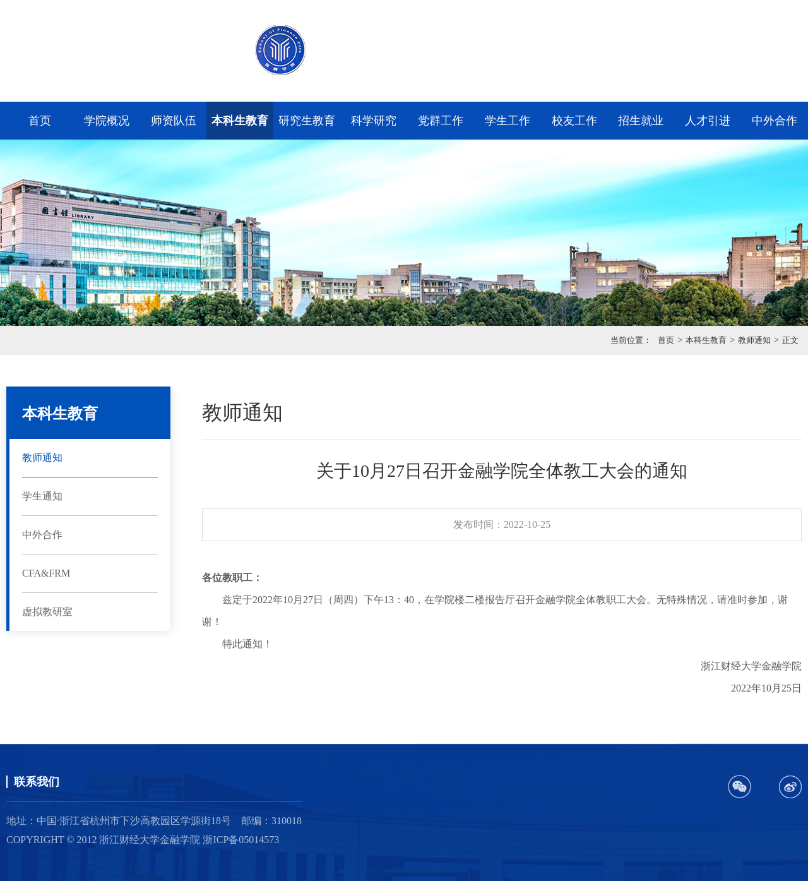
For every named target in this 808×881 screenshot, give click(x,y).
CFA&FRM (46, 573)
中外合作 (774, 120)
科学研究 (373, 120)
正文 (790, 340)
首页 (39, 120)
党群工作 (440, 120)
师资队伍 (173, 120)
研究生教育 (306, 120)
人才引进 (707, 120)
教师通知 (754, 340)
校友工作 (574, 120)
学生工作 (507, 120)
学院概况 (106, 120)
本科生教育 (239, 120)
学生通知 (42, 496)
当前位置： (630, 340)
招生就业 (640, 120)
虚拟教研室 (47, 611)
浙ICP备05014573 (241, 839)
